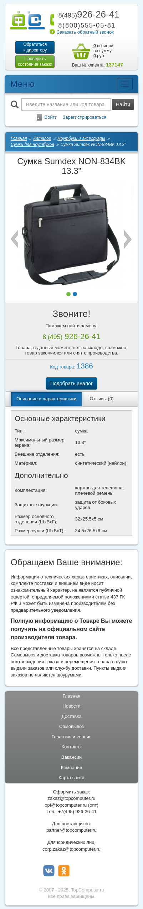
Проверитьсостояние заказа (35, 61)
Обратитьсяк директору (35, 47)
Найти (123, 104)
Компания (71, 767)
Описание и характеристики (46, 398)
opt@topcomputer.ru (66, 805)
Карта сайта (71, 777)
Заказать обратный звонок (85, 32)
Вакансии (71, 757)
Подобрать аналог (71, 383)
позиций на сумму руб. (103, 50)
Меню (22, 84)
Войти (51, 117)
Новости (71, 706)
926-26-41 (87, 14)
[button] (68, 294)
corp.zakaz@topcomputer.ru (71, 849)
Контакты (71, 746)
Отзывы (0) (101, 398)
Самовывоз (71, 726)
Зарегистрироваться (84, 117)
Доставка (72, 716)
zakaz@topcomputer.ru (72, 798)
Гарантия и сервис (72, 736)
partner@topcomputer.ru (71, 830)
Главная (71, 696)
